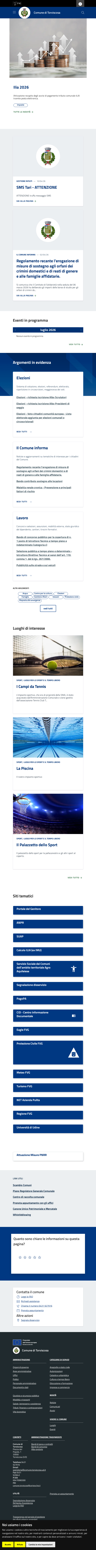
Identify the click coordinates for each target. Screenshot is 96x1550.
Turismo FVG (24, 1086)
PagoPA (21, 998)
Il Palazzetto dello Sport (36, 845)
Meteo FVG (23, 1072)
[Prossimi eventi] (81, 329)
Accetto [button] (8, 1544)
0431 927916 (36, 1306)
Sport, (19, 680)
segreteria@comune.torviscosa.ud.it (29, 1470)
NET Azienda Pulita (28, 1100)
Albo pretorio (37, 1449)
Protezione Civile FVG (30, 1043)
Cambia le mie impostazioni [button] (41, 1544)
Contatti (17, 1437)
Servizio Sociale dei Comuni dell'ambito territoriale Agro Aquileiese (34, 967)
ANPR (20, 922)
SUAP (20, 936)
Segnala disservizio (30, 1320)
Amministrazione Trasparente (46, 1437)
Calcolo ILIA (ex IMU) (29, 950)
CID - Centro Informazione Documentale (32, 1014)
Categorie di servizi (59, 1359)
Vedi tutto (76, 344)
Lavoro (22, 518)
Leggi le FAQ (27, 1296)
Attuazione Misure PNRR (32, 1155)
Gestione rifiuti (24, 181)
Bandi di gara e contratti (42, 1444)
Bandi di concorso (39, 1446)
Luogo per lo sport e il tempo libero (41, 680)
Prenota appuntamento (32, 1310)
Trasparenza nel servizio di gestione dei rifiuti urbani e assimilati (29, 1518)
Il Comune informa (25, 254)
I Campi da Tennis (31, 686)
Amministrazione (21, 1359)
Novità (53, 1394)
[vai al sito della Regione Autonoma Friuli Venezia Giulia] (17, 3)
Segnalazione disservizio (31, 985)
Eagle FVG (23, 1030)
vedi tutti (48, 608)
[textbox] (47, 1257)
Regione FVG (24, 1113)
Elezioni (23, 378)
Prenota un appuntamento (62, 1493)
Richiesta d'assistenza (23, 1503)
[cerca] (83, 12)
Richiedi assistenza (30, 1301)
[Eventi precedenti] (15, 329)
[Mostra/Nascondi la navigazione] (14, 12)
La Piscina (24, 768)
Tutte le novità (23, 112)
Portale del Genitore (29, 909)
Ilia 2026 (21, 87)
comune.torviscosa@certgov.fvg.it (26, 1485)
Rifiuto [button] (20, 1544)
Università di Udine (28, 1127)
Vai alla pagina (26, 201)
